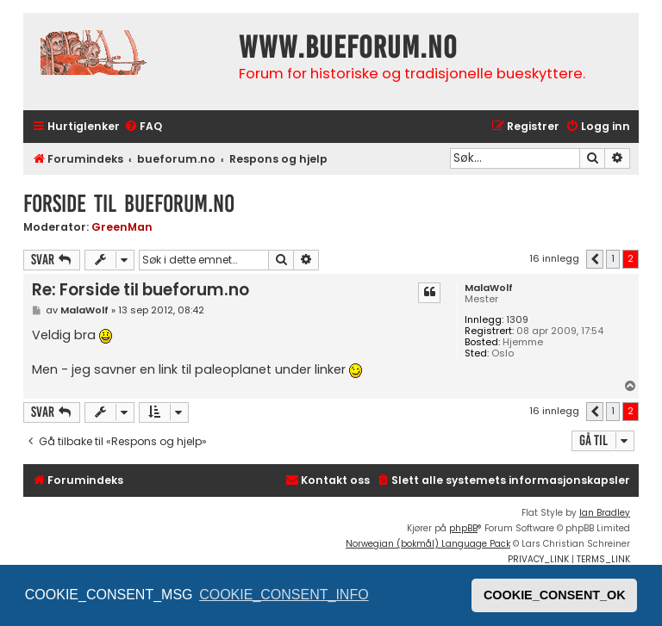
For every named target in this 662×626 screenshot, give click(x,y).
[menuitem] (143, 127)
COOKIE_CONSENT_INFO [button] (283, 594)
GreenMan (122, 227)
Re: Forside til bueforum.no (140, 290)
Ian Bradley (604, 512)
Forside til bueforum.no (128, 203)
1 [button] (613, 258)
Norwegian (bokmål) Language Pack (428, 543)
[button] (594, 259)
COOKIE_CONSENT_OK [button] (555, 595)
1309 (517, 319)
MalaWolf (489, 288)
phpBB (463, 528)
